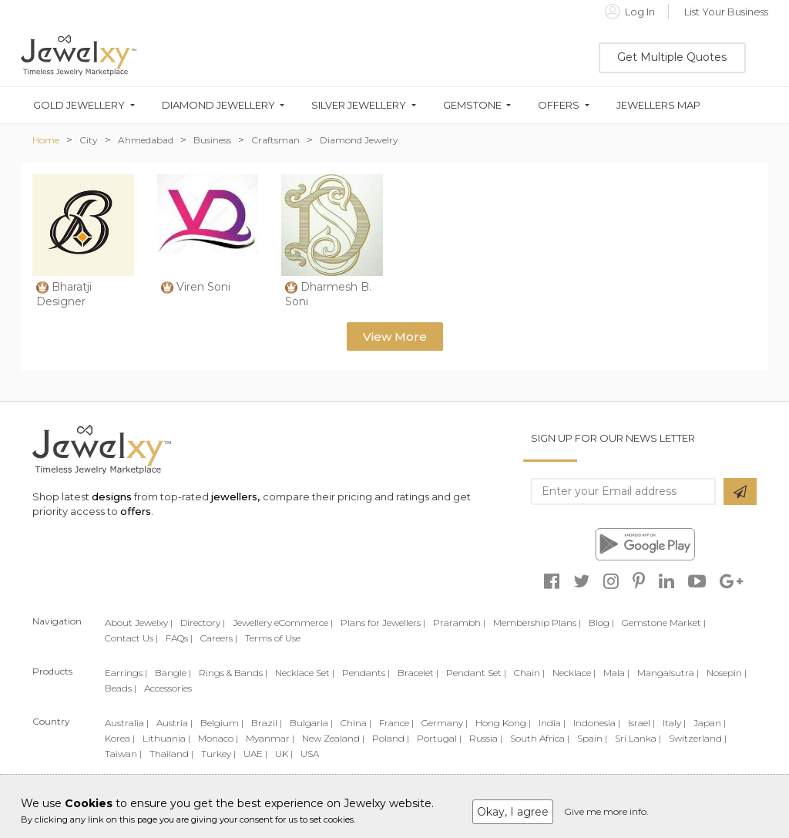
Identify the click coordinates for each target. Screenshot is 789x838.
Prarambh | (459, 622)
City (88, 140)
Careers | (218, 638)
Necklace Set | (304, 672)
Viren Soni (203, 287)
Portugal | (439, 738)
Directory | (202, 622)
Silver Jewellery (358, 105)
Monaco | (218, 738)
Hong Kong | (503, 723)
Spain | (592, 738)
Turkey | (218, 753)
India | (552, 723)
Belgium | (221, 723)
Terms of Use (272, 638)
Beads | (120, 688)
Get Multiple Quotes (672, 57)
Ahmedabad (145, 140)
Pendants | (366, 672)
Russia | (485, 738)
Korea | (120, 738)
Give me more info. (606, 811)
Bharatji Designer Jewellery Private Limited (82, 309)
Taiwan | (123, 753)
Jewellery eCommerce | (283, 622)
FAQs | (179, 638)
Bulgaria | (311, 723)
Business (212, 140)
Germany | (444, 723)
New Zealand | (333, 738)
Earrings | (126, 672)
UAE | (255, 753)
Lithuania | (166, 738)
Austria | (174, 723)
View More (395, 336)
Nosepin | (727, 672)
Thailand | (171, 753)
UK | (284, 753)
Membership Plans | (537, 622)
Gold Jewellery (79, 105)
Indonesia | (596, 723)
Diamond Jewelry (359, 140)
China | (356, 723)
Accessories (168, 688)
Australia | (127, 723)
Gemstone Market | (664, 622)
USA (309, 753)
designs (112, 496)
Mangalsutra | (668, 672)
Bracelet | (418, 672)
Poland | (390, 738)
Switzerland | (698, 738)
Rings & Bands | (233, 672)
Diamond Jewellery (218, 105)
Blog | (601, 622)
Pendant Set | (476, 672)
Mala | (616, 672)
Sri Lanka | (638, 738)
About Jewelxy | (139, 622)
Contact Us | (131, 638)
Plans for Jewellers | (383, 622)
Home (45, 140)
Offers (558, 105)
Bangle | (173, 672)
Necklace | (574, 672)
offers (135, 511)
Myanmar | (270, 738)
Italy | (674, 723)
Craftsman (275, 140)
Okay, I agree (513, 812)
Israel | (641, 723)
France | (396, 723)
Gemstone (472, 105)
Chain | (529, 672)
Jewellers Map (658, 105)
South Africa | (539, 738)
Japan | (709, 723)
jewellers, (235, 496)
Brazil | (266, 723)
